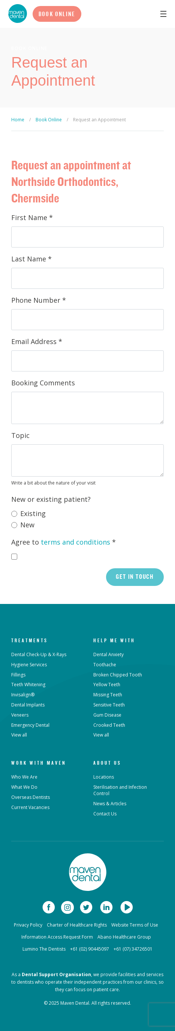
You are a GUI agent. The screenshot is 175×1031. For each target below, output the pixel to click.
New (27, 524)
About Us (107, 762)
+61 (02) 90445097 (89, 949)
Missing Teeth (107, 694)
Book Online (57, 14)
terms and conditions (75, 541)
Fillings (18, 675)
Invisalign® (22, 694)
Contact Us (105, 814)
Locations (103, 777)
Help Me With (114, 640)
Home (17, 119)
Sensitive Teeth (109, 705)
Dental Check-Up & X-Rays (38, 654)
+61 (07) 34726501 (133, 949)
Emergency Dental (30, 725)
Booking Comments (43, 382)
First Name (32, 217)
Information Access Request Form (57, 937)
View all (19, 735)
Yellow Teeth (106, 684)
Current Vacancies (30, 807)
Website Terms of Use (134, 925)
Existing (33, 513)
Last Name (31, 258)
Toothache (104, 664)
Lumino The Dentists (44, 949)
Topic (20, 435)
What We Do (24, 787)
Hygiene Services (29, 664)
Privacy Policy (28, 925)
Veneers (19, 715)
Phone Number (38, 300)
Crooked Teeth (109, 725)
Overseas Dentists (30, 797)
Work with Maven (38, 762)
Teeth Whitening (28, 684)
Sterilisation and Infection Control (120, 790)
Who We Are (24, 777)
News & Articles (109, 803)
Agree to (63, 541)
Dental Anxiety (108, 654)
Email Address (36, 341)
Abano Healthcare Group (124, 937)
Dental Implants (28, 705)
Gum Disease (107, 715)
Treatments (29, 640)
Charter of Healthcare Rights (77, 925)
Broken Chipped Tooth (117, 675)
